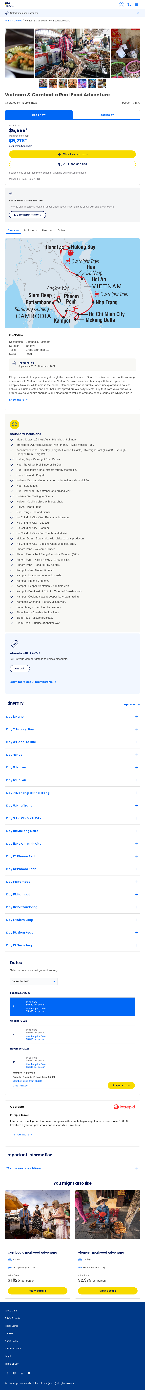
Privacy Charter (13, 1348)
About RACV (11, 1341)
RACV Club (11, 1310)
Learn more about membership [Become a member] (31, 682)
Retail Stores (11, 1326)
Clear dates (20, 1085)
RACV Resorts (12, 1318)
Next (134, 56)
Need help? (106, 115)
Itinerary (47, 230)
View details (37, 1291)
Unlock (20, 668)
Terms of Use (12, 1363)
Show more (16, 400)
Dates (61, 230)
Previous (10, 56)
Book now (38, 115)
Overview (13, 230)
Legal (8, 1356)
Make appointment (27, 215)
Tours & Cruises (13, 20)
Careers (9, 1333)
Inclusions (30, 230)
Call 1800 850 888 (72, 164)
